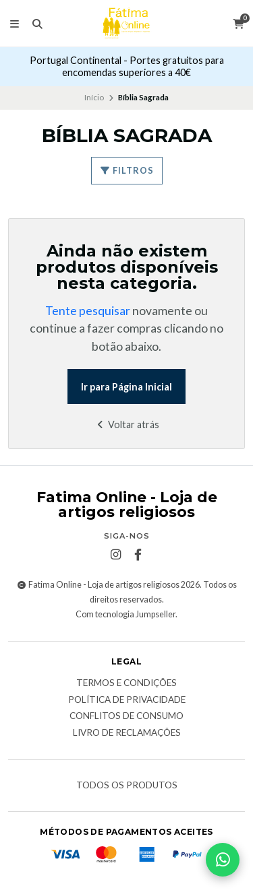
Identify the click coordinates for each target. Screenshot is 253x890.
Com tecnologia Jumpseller (125, 614)
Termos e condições (126, 683)
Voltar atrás (126, 424)
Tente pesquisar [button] (87, 311)
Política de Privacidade (127, 700)
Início (94, 97)
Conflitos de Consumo (126, 716)
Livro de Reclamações (127, 733)
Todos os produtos (126, 785)
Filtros (127, 170)
